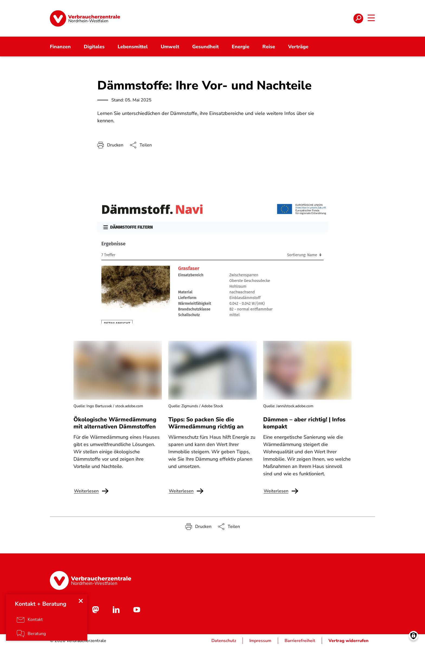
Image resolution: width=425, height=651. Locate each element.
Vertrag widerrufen (349, 644)
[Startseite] (85, 20)
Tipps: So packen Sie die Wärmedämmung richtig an (206, 427)
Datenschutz (223, 644)
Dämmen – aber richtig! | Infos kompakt (304, 427)
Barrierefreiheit (300, 644)
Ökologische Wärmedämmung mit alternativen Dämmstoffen (114, 427)
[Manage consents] (413, 639)
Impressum (260, 644)
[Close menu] (81, 603)
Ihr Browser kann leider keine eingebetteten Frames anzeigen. (212, 263)
